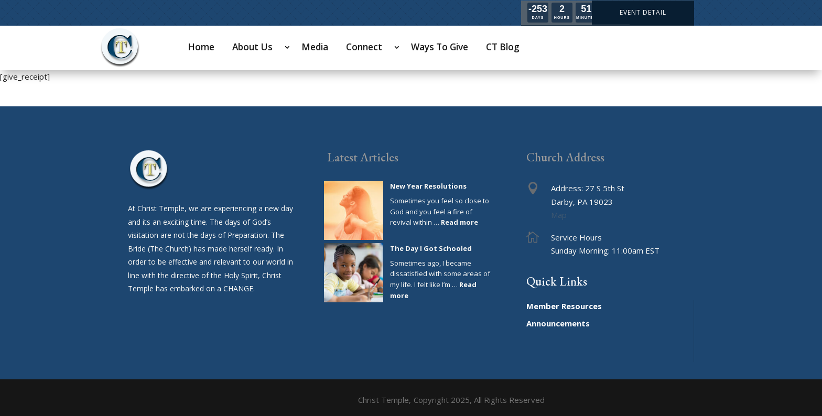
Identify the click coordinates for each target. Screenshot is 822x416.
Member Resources (564, 306)
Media (314, 47)
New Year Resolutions (428, 186)
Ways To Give (439, 47)
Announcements (558, 323)
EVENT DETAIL (643, 12)
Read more (459, 222)
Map (559, 215)
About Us (252, 47)
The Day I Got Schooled (431, 248)
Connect (364, 47)
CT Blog (503, 47)
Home (201, 47)
